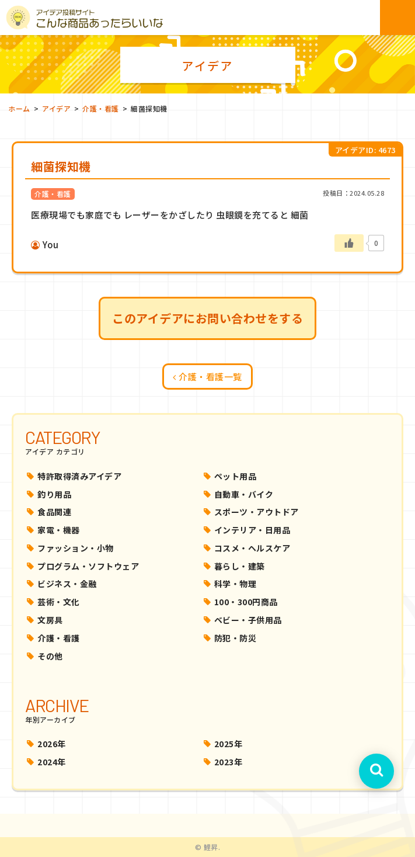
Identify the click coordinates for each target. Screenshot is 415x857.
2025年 (228, 744)
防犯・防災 (235, 638)
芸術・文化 (58, 602)
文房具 (50, 620)
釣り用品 (54, 494)
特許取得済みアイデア (79, 476)
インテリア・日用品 (252, 530)
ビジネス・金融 (67, 583)
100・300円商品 (246, 602)
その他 (50, 656)
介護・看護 (58, 638)
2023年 (228, 762)
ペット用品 (235, 476)
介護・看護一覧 (207, 376)
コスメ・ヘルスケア (252, 548)
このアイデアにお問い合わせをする (207, 318)
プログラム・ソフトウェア (88, 566)
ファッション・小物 (75, 548)
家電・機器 (58, 530)
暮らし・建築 (239, 566)
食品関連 (54, 512)
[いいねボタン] (349, 243)
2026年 (51, 744)
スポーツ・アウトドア (256, 512)
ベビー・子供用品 (248, 620)
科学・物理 (235, 583)
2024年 (51, 762)
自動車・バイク (244, 494)
